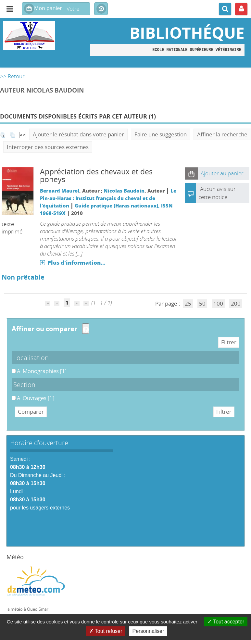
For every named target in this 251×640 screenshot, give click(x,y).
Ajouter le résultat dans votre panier (78, 134)
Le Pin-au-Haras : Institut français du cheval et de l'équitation (108, 198)
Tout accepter (225, 621)
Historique (100, 9)
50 (202, 303)
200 (236, 303)
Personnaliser (148, 631)
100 (218, 303)
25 (188, 303)
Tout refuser (105, 631)
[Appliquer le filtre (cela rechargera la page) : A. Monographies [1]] (42, 371)
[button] (191, 173)
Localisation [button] (31, 357)
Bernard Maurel (59, 190)
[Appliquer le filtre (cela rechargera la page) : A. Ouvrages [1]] (35, 398)
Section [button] (24, 384)
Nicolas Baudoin (124, 190)
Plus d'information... (76, 262)
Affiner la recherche (222, 134)
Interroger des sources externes (48, 147)
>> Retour (12, 76)
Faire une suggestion (160, 134)
